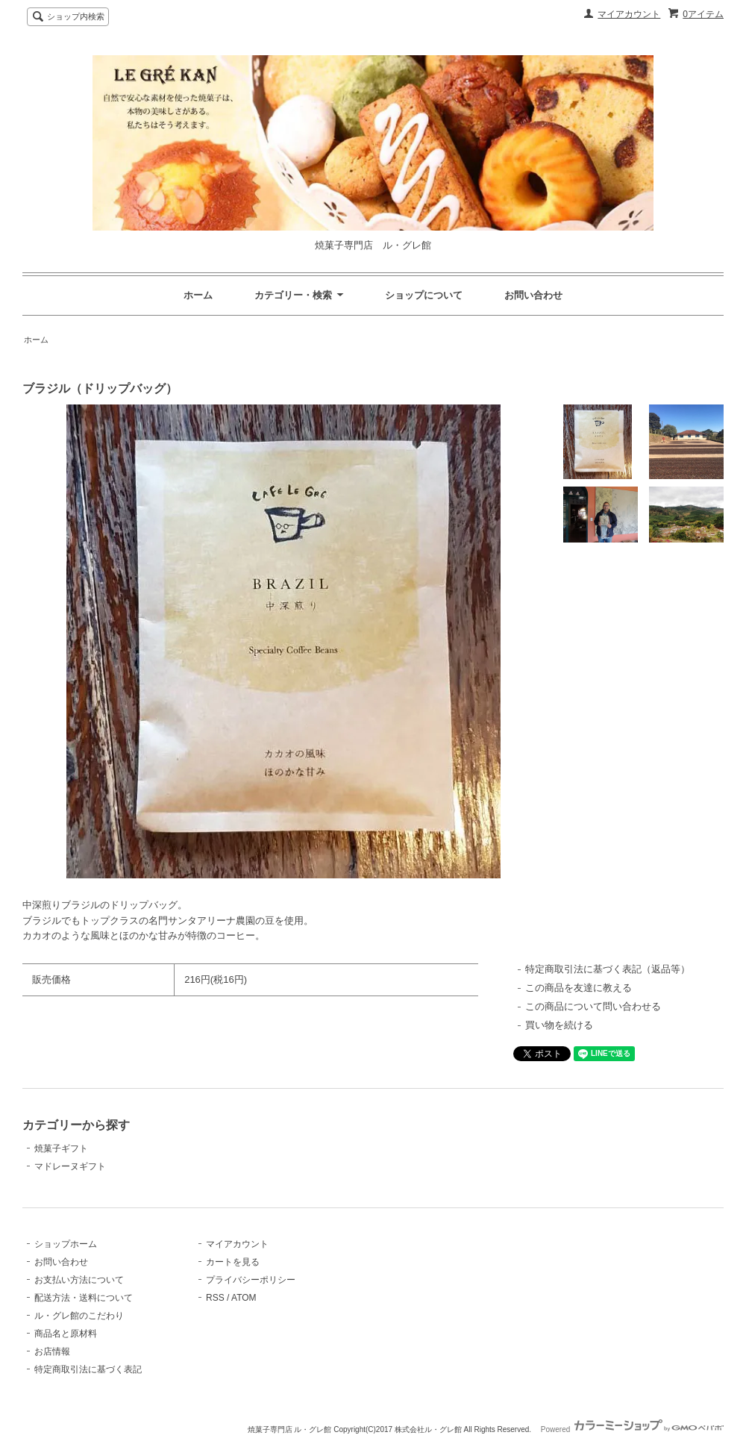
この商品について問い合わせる (593, 1006)
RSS (215, 1298)
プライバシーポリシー (250, 1280)
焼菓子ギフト (61, 1148)
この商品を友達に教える (578, 987)
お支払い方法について (79, 1280)
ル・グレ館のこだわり (79, 1315)
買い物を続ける (559, 1025)
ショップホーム (65, 1244)
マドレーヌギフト (70, 1166)
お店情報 (52, 1351)
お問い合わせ (533, 295)
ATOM (244, 1298)
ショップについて (424, 295)
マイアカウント (629, 14)
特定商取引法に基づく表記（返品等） (607, 969)
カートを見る (233, 1262)
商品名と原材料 (65, 1333)
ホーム (198, 295)
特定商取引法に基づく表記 (88, 1369)
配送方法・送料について (83, 1298)
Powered (632, 1429)
